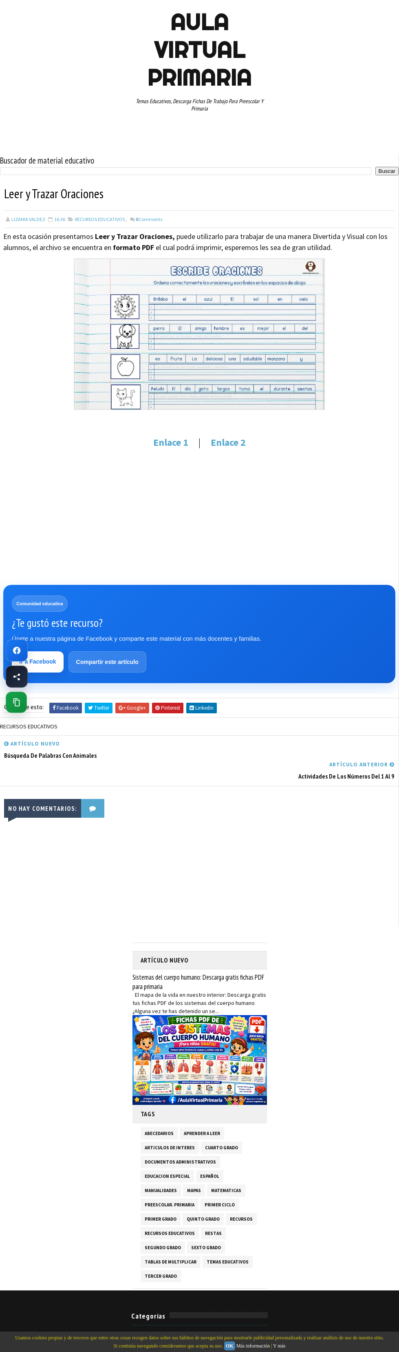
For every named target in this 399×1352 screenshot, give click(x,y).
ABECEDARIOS (159, 1112)
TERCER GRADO (161, 1255)
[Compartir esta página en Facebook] (17, 677)
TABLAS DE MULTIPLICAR (170, 1241)
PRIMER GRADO (160, 1198)
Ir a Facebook (38, 661)
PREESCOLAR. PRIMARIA (169, 1183)
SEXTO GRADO (206, 1226)
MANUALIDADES (161, 1169)
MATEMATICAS (226, 1169)
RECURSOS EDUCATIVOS (100, 219)
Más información (253, 1346)
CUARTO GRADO (221, 1126)
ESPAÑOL (209, 1155)
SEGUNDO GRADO (163, 1226)
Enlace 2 (227, 442)
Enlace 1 (170, 442)
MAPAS (194, 1169)
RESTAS (213, 1212)
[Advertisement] (199, 516)
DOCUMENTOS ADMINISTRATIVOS (180, 1141)
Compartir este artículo (107, 662)
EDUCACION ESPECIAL (167, 1155)
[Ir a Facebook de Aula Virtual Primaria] (17, 650)
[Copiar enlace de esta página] (16, 702)
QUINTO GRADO (203, 1198)
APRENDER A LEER (202, 1112)
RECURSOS (241, 1198)
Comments (149, 219)
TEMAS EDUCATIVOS (228, 1241)
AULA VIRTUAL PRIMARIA (199, 49)
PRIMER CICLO (220, 1183)
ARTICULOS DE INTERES (170, 1126)
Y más (279, 1346)
